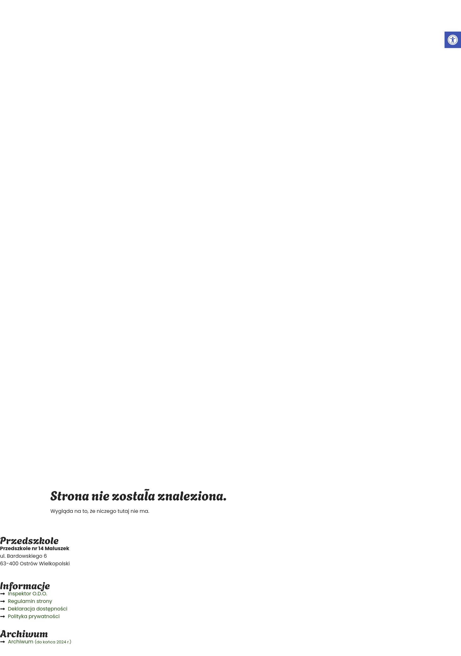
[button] (453, 40)
